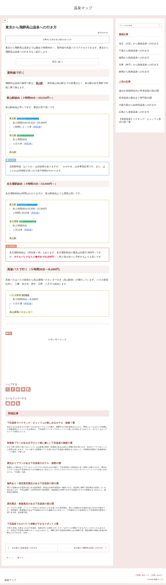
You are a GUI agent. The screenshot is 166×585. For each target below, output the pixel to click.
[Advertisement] (57, 360)
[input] (140, 25)
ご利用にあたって (141, 577)
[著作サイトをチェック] (7, 403)
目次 (54, 61)
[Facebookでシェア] (13, 389)
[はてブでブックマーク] (18, 389)
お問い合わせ (156, 577)
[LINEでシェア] (23, 389)
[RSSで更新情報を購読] (18, 403)
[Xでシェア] (7, 389)
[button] (28, 389)
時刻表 (37, 127)
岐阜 (8, 333)
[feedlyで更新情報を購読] (13, 403)
